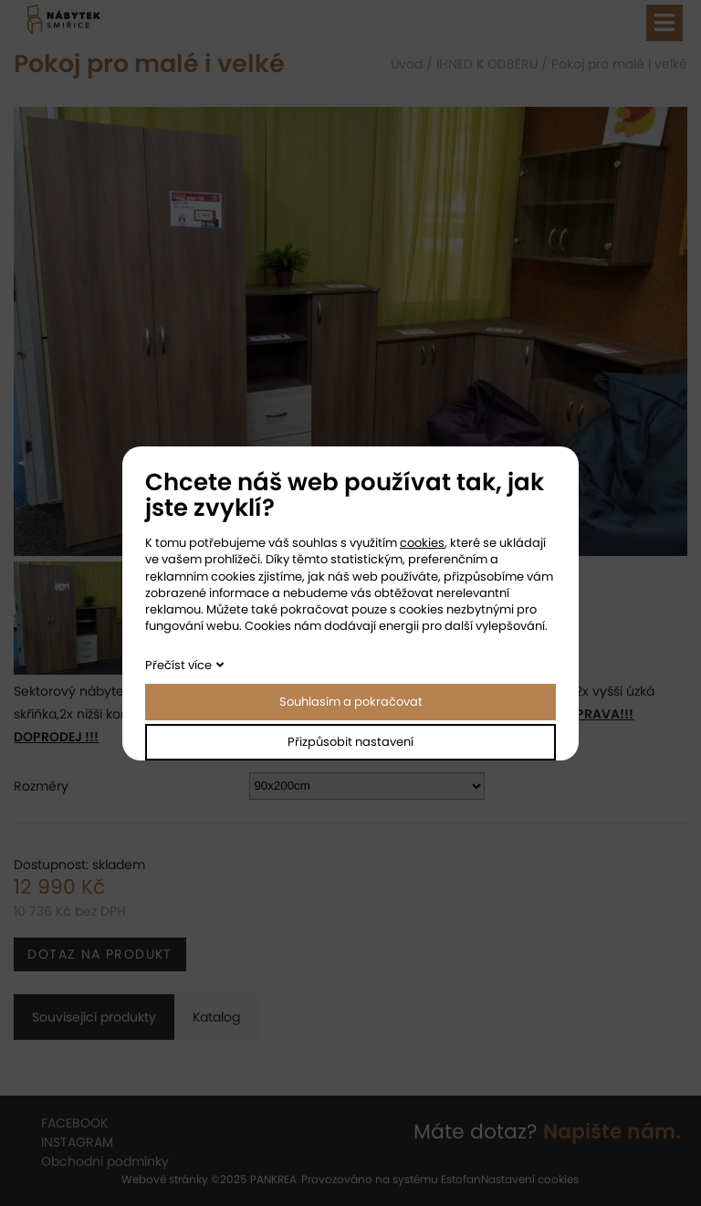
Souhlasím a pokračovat (351, 701)
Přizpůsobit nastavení (350, 741)
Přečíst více (178, 665)
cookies (422, 542)
